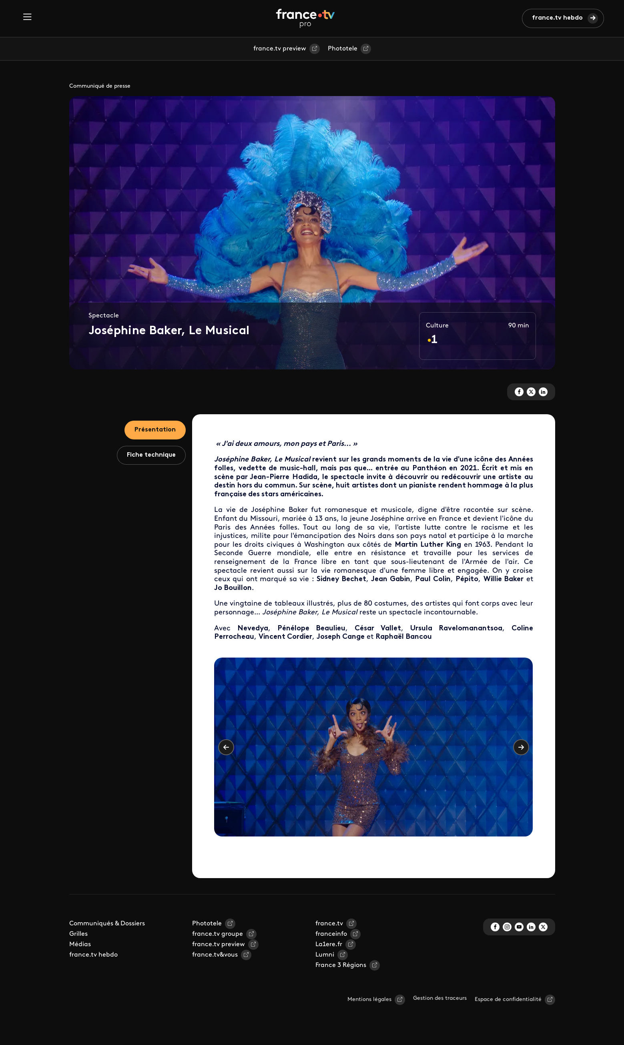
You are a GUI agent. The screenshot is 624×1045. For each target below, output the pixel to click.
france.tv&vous (215, 955)
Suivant (521, 747)
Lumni (324, 955)
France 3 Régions (340, 965)
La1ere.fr (328, 944)
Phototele (342, 49)
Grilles (78, 934)
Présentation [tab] (155, 430)
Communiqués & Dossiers (107, 924)
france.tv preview (279, 49)
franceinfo (331, 934)
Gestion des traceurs (440, 998)
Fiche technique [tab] (151, 455)
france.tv (329, 924)
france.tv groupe (217, 934)
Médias (80, 944)
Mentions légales (369, 1000)
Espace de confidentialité (508, 1000)
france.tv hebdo (557, 18)
